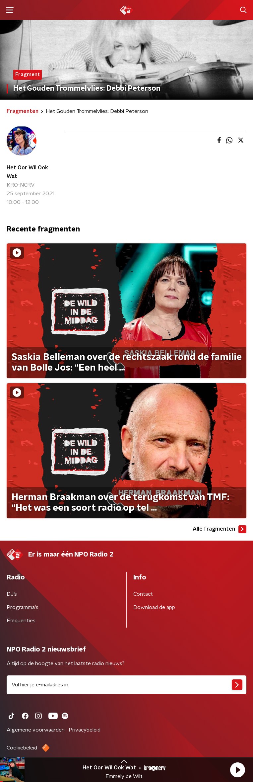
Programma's (22, 607)
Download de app (154, 607)
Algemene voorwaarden (36, 730)
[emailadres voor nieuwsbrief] (126, 684)
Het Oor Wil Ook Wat (27, 172)
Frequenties (21, 620)
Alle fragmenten (219, 529)
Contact (143, 594)
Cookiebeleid (22, 747)
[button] (237, 769)
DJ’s (12, 594)
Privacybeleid (84, 730)
